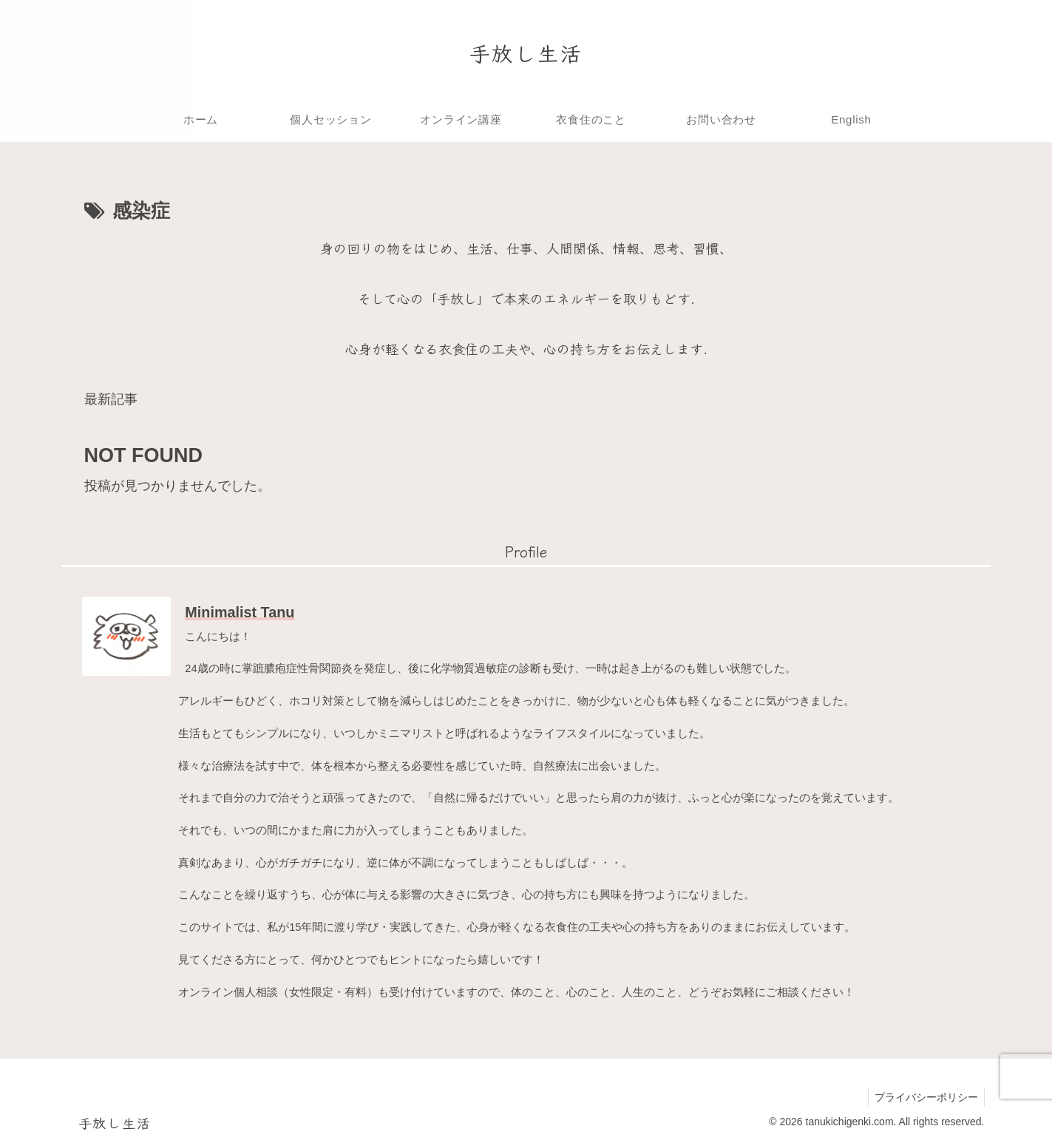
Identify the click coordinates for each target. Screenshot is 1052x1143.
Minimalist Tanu (239, 612)
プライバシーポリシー (925, 1097)
